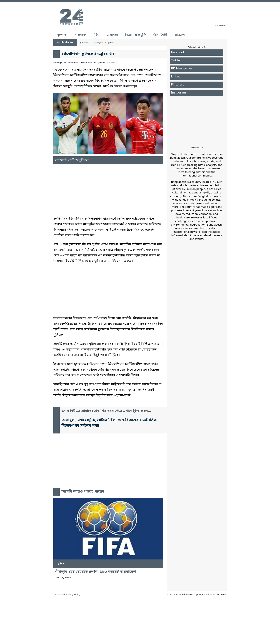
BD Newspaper (181, 69)
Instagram (178, 93)
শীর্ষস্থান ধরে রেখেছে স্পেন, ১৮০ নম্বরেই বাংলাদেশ (95, 572)
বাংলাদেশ (81, 35)
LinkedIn (177, 77)
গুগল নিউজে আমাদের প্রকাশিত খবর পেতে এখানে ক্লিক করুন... (106, 411)
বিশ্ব (96, 35)
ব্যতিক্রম (179, 35)
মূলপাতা (62, 35)
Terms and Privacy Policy (66, 594)
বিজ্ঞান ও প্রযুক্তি (135, 35)
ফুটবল (61, 564)
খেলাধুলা (112, 35)
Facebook (178, 53)
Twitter (176, 61)
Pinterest (177, 85)
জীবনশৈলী (160, 35)
